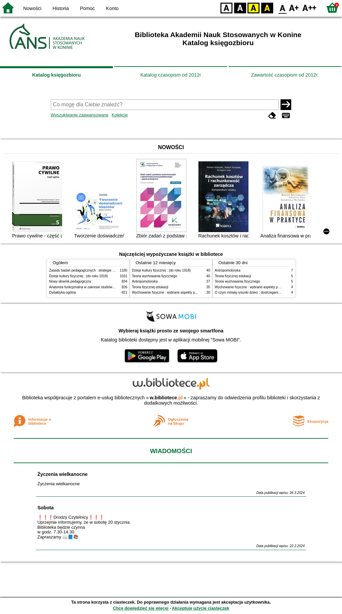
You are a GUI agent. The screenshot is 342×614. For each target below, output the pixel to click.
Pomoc (87, 8)
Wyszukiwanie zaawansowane (80, 114)
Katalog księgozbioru (56, 75)
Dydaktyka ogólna (62, 292)
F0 (282, 7)
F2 (309, 7)
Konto (112, 8)
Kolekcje (120, 114)
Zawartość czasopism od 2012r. (285, 75)
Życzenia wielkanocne (62, 474)
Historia (60, 8)
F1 (294, 7)
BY (267, 7)
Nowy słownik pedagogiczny (70, 281)
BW (240, 7)
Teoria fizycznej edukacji (150, 287)
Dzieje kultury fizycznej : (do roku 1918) (78, 276)
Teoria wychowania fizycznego (154, 276)
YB (253, 7)
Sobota (45, 507)
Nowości (32, 8)
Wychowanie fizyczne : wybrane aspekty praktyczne (170, 292)
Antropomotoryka (145, 281)
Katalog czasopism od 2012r (170, 75)
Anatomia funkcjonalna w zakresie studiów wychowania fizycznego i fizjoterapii (107, 287)
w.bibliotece (166, 397)
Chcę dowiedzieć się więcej (140, 608)
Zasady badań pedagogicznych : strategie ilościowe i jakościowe (97, 270)
